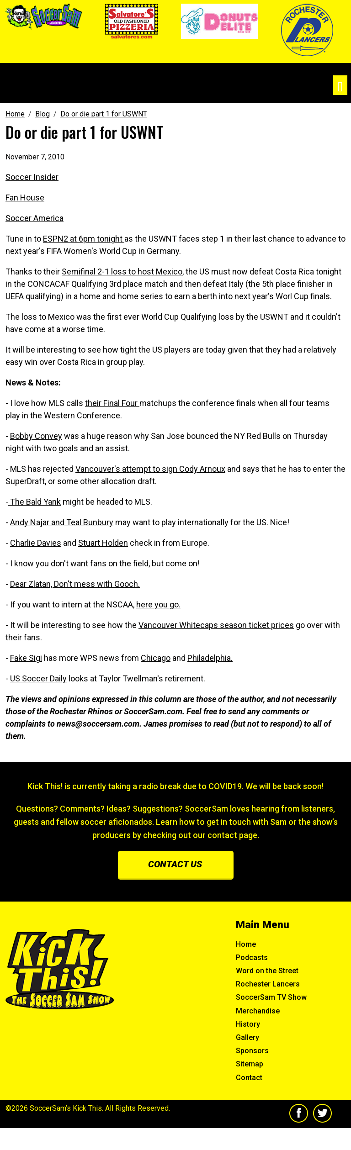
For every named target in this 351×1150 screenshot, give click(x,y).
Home (246, 944)
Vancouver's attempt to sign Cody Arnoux (150, 469)
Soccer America (34, 218)
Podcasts (252, 957)
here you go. (158, 604)
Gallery (247, 1037)
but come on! (176, 563)
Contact (249, 1077)
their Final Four (112, 403)
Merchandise (258, 1011)
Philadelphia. (210, 658)
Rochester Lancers (268, 984)
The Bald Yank (34, 501)
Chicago (155, 658)
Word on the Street (267, 970)
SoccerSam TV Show (271, 997)
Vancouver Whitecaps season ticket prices (216, 625)
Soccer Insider (31, 177)
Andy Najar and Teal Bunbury (61, 522)
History (248, 1024)
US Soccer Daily (38, 678)
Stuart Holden (103, 543)
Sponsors (252, 1050)
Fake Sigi (26, 658)
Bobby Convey (36, 436)
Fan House (24, 197)
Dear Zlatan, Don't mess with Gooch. (75, 584)
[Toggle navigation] (340, 85)
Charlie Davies (35, 543)
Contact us (175, 864)
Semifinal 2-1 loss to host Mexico (122, 271)
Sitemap (249, 1064)
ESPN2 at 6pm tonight (83, 238)
